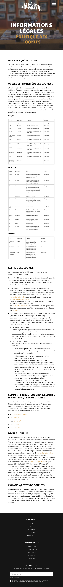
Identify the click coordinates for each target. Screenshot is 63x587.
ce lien (15, 310)
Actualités (31, 532)
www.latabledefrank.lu (18, 297)
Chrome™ (17, 421)
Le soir (31, 526)
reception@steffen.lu (38, 462)
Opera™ (17, 427)
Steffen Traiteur (31, 549)
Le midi (31, 523)
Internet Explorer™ (21, 414)
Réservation (31, 535)
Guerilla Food (31, 558)
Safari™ (16, 418)
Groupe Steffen (31, 546)
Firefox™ (17, 424)
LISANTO (31, 555)
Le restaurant (31, 529)
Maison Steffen (31, 552)
